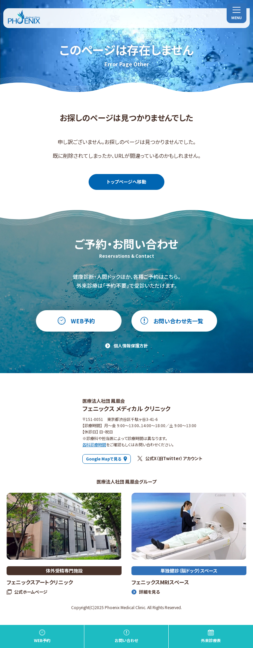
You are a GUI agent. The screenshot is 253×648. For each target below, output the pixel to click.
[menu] (236, 13)
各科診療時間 (94, 444)
